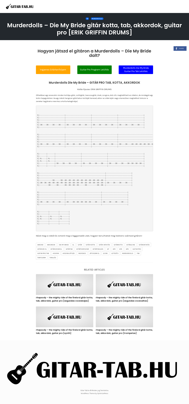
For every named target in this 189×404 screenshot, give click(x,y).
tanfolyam (41, 258)
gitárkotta (118, 245)
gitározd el (42, 249)
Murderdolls (97, 19)
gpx (127, 249)
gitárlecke (130, 245)
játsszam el (94, 253)
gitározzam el (56, 249)
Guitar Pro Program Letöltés (94, 69)
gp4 (120, 249)
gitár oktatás (104, 245)
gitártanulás (98, 249)
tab (138, 253)
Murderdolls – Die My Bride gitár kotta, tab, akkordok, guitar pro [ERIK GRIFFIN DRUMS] (94, 28)
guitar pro (137, 249)
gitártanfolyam (82, 249)
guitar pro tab (43, 253)
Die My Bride (64, 245)
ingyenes (82, 253)
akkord (40, 245)
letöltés (114, 253)
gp (108, 249)
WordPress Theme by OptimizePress (94, 393)
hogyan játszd (69, 253)
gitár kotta (90, 245)
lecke (105, 253)
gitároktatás (144, 245)
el (73, 245)
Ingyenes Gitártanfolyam (53, 69)
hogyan (56, 253)
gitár (80, 245)
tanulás (53, 258)
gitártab (69, 249)
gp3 (114, 249)
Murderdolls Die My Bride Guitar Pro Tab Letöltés (136, 69)
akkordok (51, 245)
